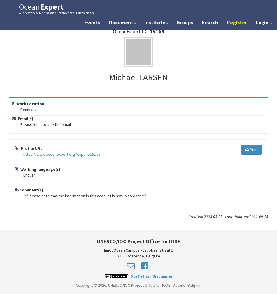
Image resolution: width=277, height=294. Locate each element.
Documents (122, 22)
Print (251, 149)
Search (210, 22)
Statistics (140, 276)
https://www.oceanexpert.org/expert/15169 (61, 154)
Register (237, 22)
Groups (184, 22)
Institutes (156, 22)
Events (92, 22)
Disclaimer (162, 276)
